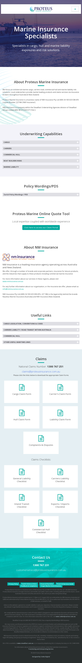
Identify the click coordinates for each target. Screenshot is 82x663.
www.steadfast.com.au (25, 643)
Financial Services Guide (65, 584)
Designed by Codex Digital (41, 657)
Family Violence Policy (29, 584)
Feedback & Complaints (29, 586)
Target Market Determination (51, 586)
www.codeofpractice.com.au (65, 616)
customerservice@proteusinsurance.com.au (41, 570)
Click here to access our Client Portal (41, 227)
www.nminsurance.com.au (13, 281)
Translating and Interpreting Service (40, 649)
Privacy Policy (13, 584)
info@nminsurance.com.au (13, 289)
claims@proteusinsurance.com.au (41, 371)
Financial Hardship (46, 584)
